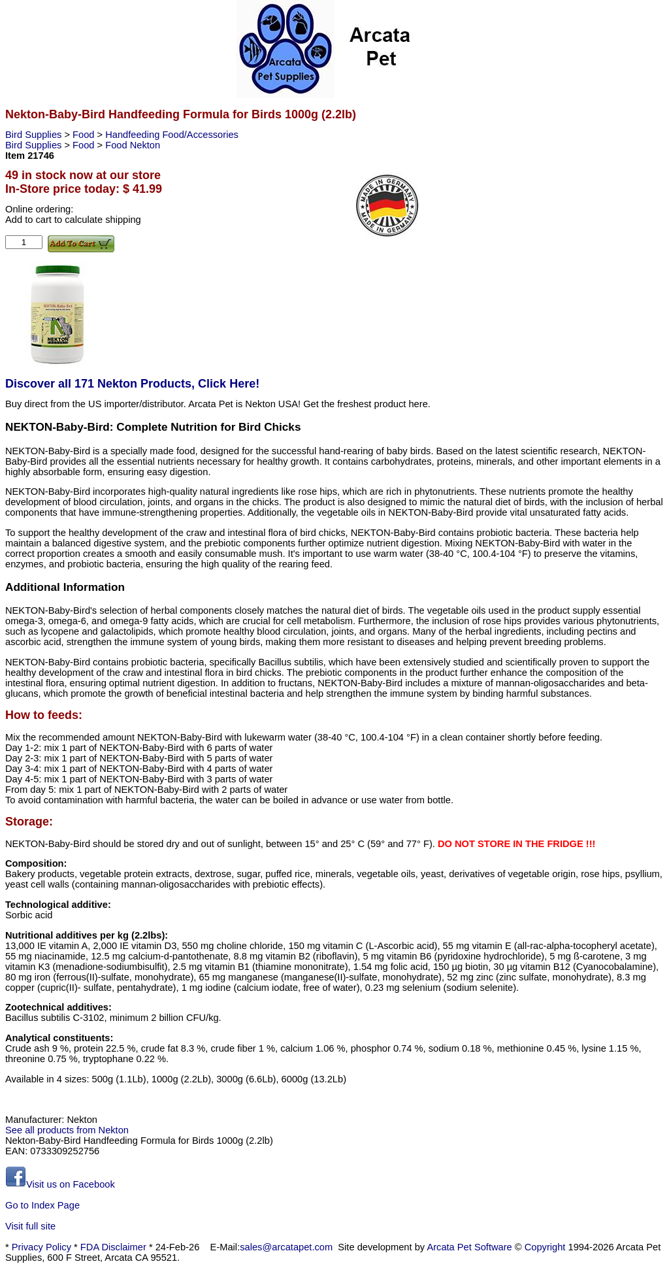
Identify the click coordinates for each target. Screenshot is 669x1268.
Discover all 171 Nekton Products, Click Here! (132, 383)
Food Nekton (132, 145)
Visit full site (30, 1226)
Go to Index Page (42, 1205)
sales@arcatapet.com (286, 1247)
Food (85, 134)
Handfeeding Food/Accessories (171, 134)
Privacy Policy (41, 1247)
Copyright (545, 1247)
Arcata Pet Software (469, 1247)
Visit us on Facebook (60, 1184)
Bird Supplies (34, 134)
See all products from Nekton (67, 1130)
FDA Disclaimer (113, 1247)
